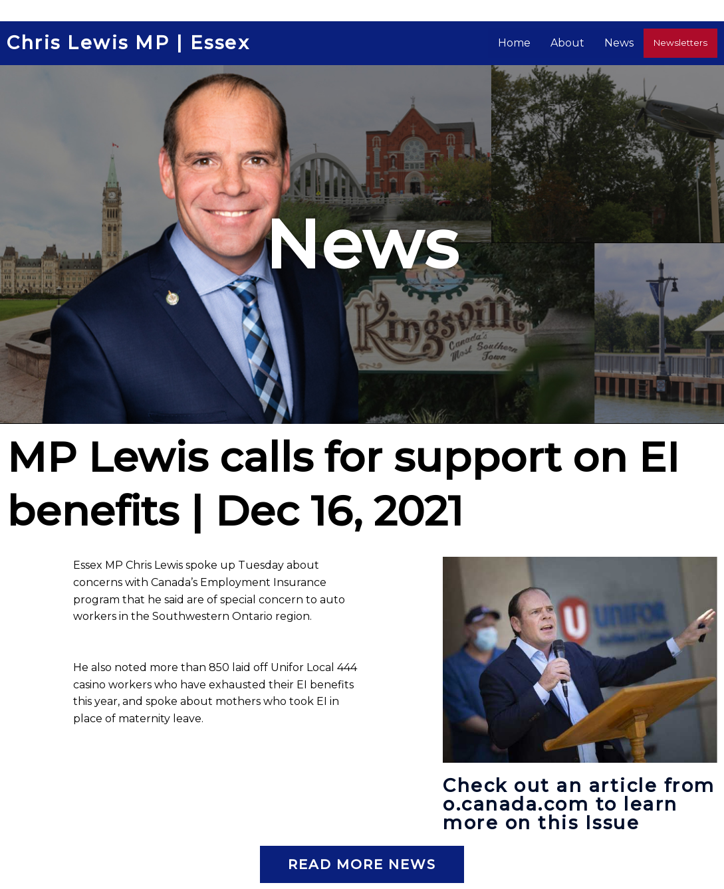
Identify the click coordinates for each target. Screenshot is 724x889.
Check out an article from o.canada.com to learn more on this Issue (577, 804)
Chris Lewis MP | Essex (132, 43)
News (626, 43)
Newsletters (684, 43)
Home (521, 43)
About (575, 43)
